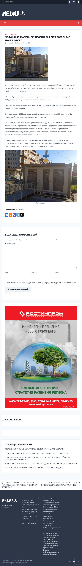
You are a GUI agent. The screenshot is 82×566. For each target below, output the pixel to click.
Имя (7, 272)
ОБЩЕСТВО (13, 34)
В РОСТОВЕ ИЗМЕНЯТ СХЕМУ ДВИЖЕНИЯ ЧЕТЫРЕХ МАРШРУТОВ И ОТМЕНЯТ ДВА (39, 453)
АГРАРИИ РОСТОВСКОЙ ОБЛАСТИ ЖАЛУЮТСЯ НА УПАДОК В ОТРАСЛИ (34, 449)
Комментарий (10, 243)
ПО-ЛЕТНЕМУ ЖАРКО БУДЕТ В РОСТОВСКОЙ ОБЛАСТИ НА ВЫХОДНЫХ (34, 468)
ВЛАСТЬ (7, 34)
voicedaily (10, 43)
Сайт (57, 272)
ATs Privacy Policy (18, 293)
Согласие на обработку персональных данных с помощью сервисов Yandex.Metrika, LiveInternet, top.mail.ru (51, 537)
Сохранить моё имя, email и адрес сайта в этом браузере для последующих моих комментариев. (42, 282)
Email (32, 272)
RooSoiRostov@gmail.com (51, 528)
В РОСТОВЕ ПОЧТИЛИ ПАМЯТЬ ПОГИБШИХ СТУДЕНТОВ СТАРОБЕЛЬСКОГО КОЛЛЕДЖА (41, 463)
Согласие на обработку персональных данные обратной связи (50, 546)
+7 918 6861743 (48, 525)
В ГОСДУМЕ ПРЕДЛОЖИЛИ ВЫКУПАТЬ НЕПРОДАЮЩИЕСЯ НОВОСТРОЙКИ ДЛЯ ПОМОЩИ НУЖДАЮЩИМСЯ (37, 458)
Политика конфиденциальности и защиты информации (51, 552)
